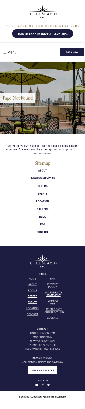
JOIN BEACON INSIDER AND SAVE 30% (42, 365)
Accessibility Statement (53, 294)
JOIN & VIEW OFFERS (42, 370)
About (42, 170)
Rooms (32, 290)
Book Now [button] (72, 52)
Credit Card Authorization (54, 310)
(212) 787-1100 (47, 345)
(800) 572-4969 (52, 348)
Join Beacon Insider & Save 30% (42, 34)
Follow (43, 380)
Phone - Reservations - (42, 347)
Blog (42, 216)
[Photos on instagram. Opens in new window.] (44, 384)
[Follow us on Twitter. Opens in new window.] (49, 384)
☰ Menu (9, 52)
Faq (42, 224)
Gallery (43, 209)
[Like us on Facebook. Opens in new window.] (38, 384)
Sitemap (42, 163)
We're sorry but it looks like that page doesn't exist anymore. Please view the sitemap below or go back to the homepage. (42, 149)
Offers (42, 186)
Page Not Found (18, 98)
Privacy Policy (52, 285)
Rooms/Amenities (42, 178)
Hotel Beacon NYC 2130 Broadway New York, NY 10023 (42, 337)
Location (42, 201)
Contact (42, 232)
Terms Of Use (52, 302)
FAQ (52, 278)
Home (32, 278)
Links (42, 273)
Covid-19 (52, 318)
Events (43, 193)
